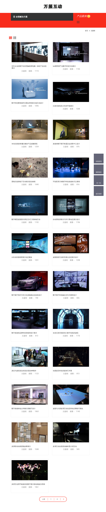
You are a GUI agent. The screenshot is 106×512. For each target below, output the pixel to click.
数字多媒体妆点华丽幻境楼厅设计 (23, 257)
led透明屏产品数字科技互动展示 (52, 59)
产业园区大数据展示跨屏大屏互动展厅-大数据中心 (36, 419)
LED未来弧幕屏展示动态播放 (51, 158)
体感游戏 (58, 381)
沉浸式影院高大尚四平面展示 (22, 92)
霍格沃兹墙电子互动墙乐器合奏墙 (23, 125)
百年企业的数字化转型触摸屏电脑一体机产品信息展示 (23, 60)
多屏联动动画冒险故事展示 (79, 257)
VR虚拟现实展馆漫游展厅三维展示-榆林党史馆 (37, 404)
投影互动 (16, 381)
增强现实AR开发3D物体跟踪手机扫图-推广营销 (79, 435)
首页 (86, 31)
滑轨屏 (57, 364)
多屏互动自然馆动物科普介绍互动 (23, 290)
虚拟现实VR (16, 347)
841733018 (21, 480)
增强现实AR (16, 364)
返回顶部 (99, 194)
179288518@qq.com (26, 467)
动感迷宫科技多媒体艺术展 (79, 224)
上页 (42, 307)
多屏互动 (58, 347)
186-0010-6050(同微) (26, 476)
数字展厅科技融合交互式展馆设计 (53, 191)
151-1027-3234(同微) (26, 472)
